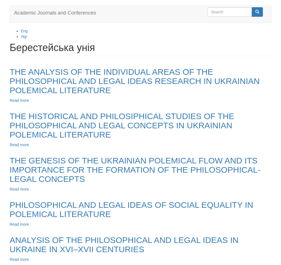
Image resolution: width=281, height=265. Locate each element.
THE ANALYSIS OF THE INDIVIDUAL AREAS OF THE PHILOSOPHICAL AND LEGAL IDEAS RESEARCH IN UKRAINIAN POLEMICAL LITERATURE (135, 81)
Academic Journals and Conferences (55, 13)
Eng (24, 31)
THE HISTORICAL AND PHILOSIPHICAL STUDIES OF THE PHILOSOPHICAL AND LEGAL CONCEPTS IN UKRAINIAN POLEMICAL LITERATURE (122, 125)
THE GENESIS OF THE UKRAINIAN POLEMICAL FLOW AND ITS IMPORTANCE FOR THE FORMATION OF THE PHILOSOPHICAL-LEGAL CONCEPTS (135, 170)
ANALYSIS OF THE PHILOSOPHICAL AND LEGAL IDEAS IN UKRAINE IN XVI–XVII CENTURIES (124, 244)
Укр (24, 36)
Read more (19, 100)
